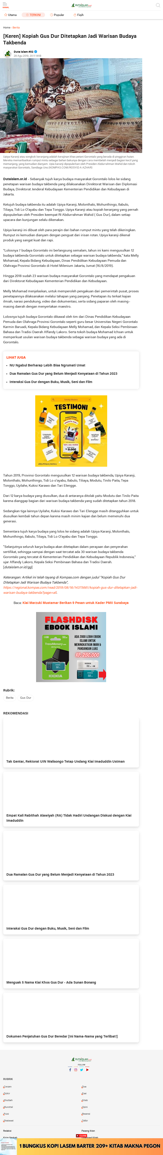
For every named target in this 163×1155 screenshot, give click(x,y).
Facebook (70, 1072)
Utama (12, 15)
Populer (59, 15)
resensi (86, 1114)
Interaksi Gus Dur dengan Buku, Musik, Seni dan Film (51, 382)
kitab (85, 1100)
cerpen (7, 1087)
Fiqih (80, 15)
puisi (6, 1114)
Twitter (81, 1072)
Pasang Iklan (88, 1131)
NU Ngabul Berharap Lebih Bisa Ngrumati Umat (47, 365)
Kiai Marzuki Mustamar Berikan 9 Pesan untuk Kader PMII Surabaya (75, 603)
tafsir (85, 1121)
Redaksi (7, 1131)
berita (9, 698)
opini (85, 1107)
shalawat (9, 1121)
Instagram (76, 1072)
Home (6, 27)
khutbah (8, 1100)
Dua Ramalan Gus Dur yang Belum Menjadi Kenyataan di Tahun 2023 (63, 374)
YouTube (87, 1072)
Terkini (35, 15)
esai (84, 1093)
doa (84, 1087)
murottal (8, 1107)
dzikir (7, 1093)
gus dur (25, 698)
